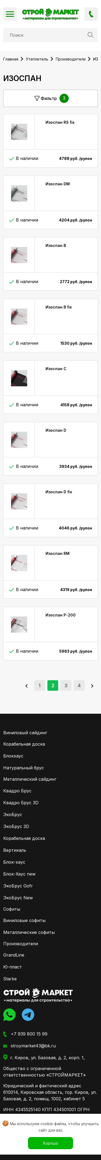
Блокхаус (13, 756)
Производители (20, 943)
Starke (10, 978)
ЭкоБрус (12, 814)
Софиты (11, 909)
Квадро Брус (17, 790)
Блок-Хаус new (19, 874)
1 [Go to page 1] (40, 685)
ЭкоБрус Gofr (18, 886)
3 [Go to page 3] (66, 685)
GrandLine (13, 955)
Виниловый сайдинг (25, 732)
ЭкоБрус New (18, 897)
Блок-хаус (14, 862)
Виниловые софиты (24, 920)
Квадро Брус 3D (21, 802)
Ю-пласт (12, 967)
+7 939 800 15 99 (91, 14)
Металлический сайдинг (29, 779)
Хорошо (50, 1143)
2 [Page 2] (52, 685)
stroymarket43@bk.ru (29, 1046)
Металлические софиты (29, 932)
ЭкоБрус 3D (16, 826)
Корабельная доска (24, 744)
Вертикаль (14, 850)
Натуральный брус (23, 767)
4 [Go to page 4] (79, 685)
